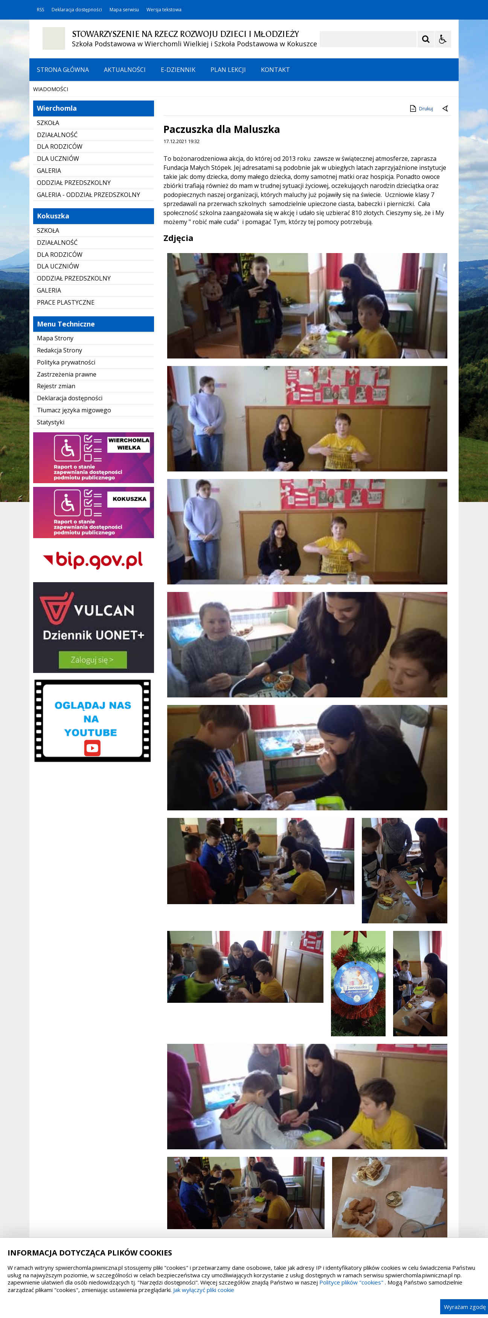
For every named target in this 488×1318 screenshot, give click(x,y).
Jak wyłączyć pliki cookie (203, 1290)
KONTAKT (275, 70)
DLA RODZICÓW (59, 223)
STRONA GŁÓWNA (63, 70)
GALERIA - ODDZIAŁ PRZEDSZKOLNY (88, 271)
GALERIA (49, 247)
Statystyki (50, 498)
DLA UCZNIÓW (58, 235)
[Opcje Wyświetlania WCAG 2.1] (443, 39)
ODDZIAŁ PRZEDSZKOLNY (74, 259)
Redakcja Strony (59, 427)
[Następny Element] (84, 143)
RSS (40, 10)
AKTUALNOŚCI (125, 70)
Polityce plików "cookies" (351, 1282)
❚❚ (44, 142)
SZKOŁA (48, 199)
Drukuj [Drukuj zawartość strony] (421, 185)
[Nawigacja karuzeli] (74, 143)
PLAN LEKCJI (228, 70)
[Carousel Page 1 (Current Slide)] (102, 143)
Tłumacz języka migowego (74, 486)
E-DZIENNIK (178, 70)
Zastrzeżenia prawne (66, 451)
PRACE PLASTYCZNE (66, 379)
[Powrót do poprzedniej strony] (446, 185)
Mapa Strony (55, 414)
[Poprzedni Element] (65, 143)
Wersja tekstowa (163, 10)
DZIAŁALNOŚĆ (57, 211)
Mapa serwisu (124, 10)
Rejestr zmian (56, 462)
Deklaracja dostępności (77, 10)
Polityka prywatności (66, 439)
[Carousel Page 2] (109, 143)
